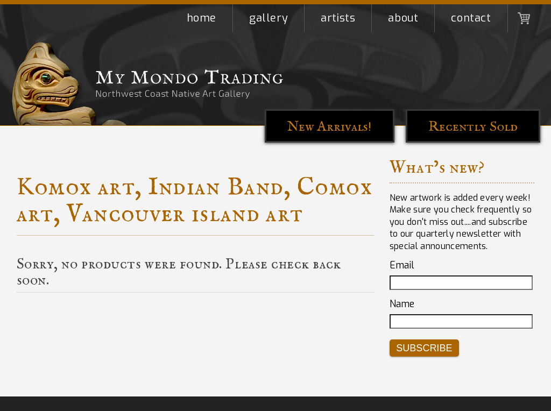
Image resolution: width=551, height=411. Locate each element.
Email (402, 265)
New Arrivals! (329, 127)
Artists (338, 18)
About (403, 18)
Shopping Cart (524, 18)
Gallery (268, 18)
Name (402, 303)
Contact (471, 18)
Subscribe (424, 348)
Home (201, 18)
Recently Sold (473, 127)
